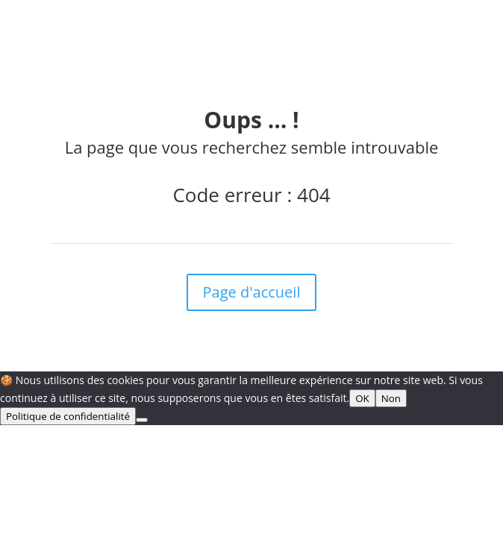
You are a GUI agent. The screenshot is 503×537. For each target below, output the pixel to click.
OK (362, 398)
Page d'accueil (252, 292)
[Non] (142, 420)
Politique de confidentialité (68, 416)
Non (391, 398)
